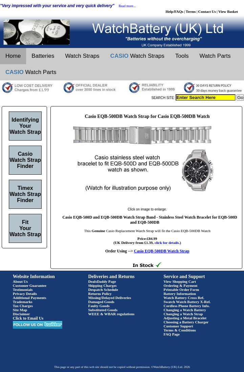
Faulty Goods (99, 306)
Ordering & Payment (180, 285)
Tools (182, 56)
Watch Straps (82, 56)
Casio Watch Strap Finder (25, 160)
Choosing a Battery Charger (185, 322)
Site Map (20, 310)
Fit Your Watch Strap (25, 228)
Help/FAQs (174, 11)
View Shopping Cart (179, 281)
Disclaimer (21, 314)
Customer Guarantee (29, 285)
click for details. (167, 243)
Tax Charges (23, 306)
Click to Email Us (28, 318)
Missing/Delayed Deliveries (109, 298)
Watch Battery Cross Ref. (183, 298)
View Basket (228, 11)
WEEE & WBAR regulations (111, 314)
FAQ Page (171, 334)
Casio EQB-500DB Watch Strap (161, 251)
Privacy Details (25, 294)
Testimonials (23, 290)
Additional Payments (29, 298)
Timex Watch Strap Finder (25, 194)
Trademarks (22, 302)
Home (13, 56)
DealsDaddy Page (102, 281)
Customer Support (178, 326)
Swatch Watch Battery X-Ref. (186, 302)
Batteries (42, 56)
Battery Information (179, 294)
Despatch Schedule (103, 290)
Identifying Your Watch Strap (25, 126)
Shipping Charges (102, 285)
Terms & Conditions (179, 330)
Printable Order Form (181, 290)
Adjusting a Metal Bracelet (184, 318)
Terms (191, 11)
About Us (20, 281)
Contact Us (207, 11)
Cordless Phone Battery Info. (186, 306)
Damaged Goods (101, 302)
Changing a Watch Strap (183, 314)
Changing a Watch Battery (184, 310)
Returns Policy (100, 294)
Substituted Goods (103, 310)
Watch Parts (215, 56)
